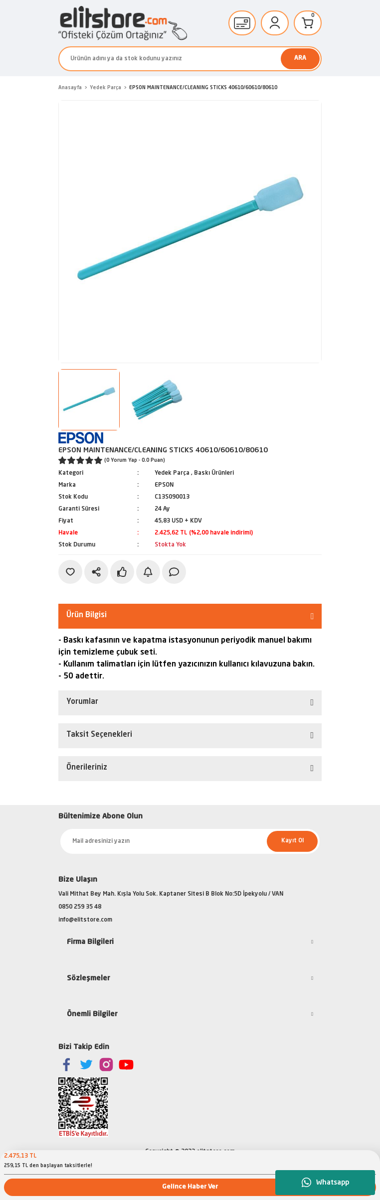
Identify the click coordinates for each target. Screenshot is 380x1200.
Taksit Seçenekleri (99, 735)
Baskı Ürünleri (214, 473)
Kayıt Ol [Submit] (292, 841)
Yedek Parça (172, 473)
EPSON (164, 485)
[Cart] (308, 23)
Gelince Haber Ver (190, 1187)
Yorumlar (82, 702)
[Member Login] (275, 23)
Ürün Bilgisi (86, 615)
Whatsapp (325, 1182)
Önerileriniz (86, 768)
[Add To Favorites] (70, 572)
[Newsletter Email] (190, 841)
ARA (300, 58)
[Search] (190, 58)
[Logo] (122, 23)
